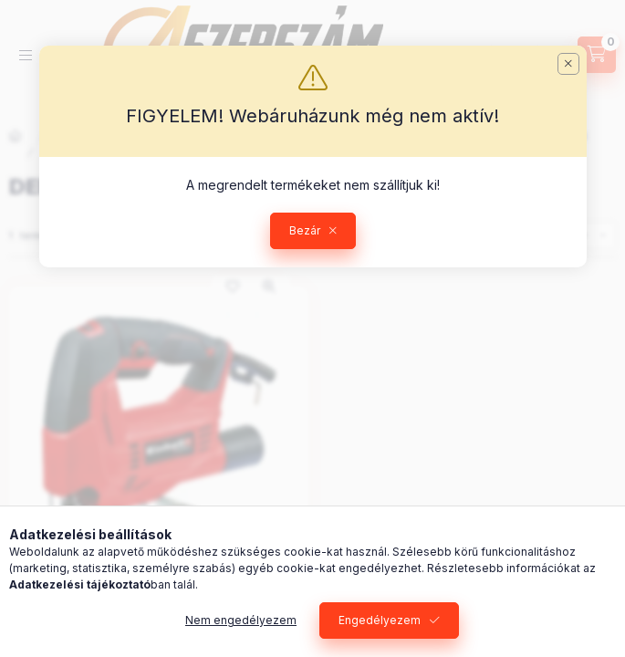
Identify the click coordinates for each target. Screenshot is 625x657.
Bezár (304, 230)
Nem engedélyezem (241, 620)
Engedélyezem (380, 620)
